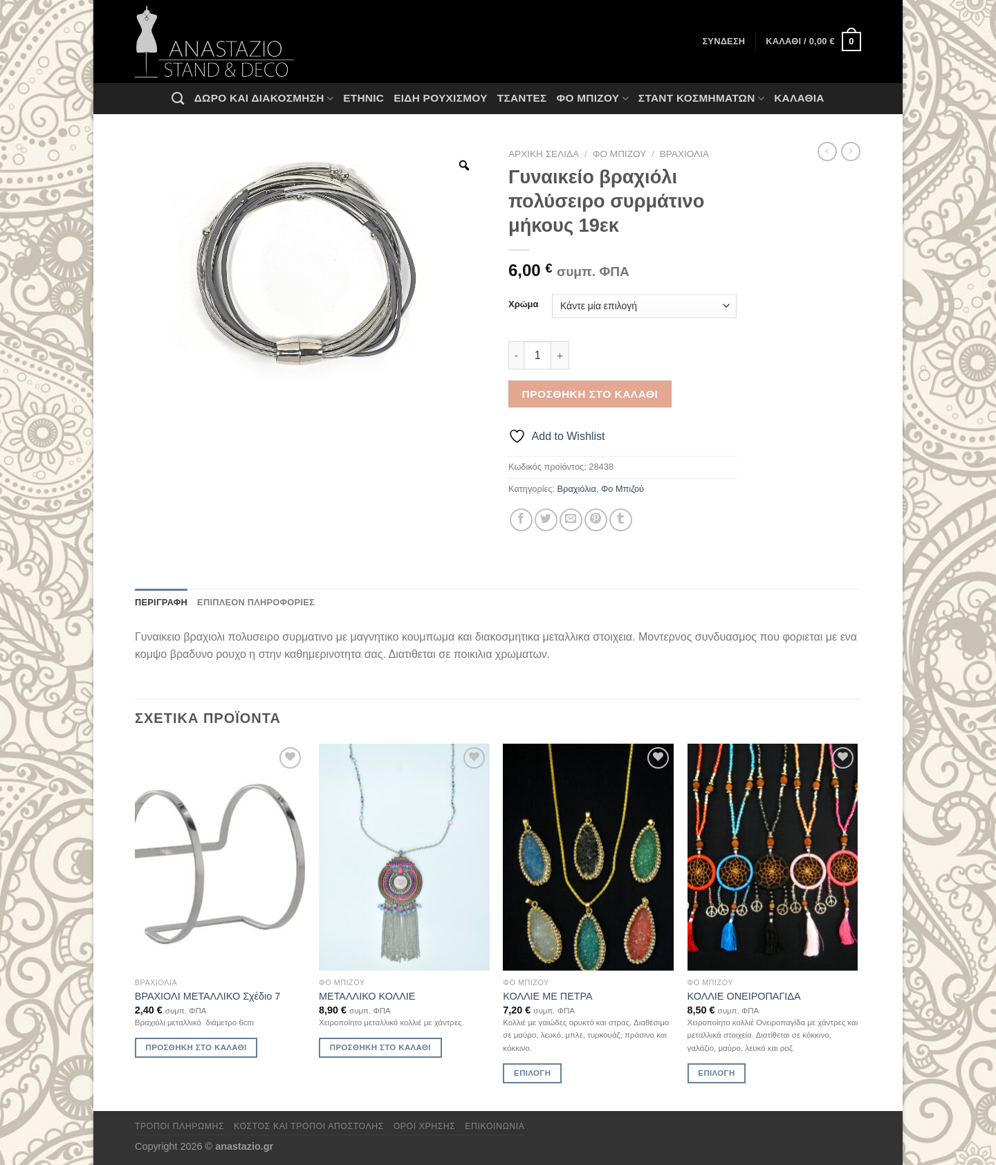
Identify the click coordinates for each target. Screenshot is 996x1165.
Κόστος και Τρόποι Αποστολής (309, 1126)
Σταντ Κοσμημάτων (701, 98)
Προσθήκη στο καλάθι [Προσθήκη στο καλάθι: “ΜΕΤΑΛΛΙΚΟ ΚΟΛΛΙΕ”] (380, 1047)
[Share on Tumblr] (620, 519)
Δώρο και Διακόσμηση (263, 98)
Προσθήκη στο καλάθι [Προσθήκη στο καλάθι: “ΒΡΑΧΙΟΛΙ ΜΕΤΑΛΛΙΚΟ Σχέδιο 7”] (196, 1047)
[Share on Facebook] (521, 519)
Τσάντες (522, 98)
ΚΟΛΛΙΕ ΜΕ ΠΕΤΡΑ (547, 996)
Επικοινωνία (494, 1126)
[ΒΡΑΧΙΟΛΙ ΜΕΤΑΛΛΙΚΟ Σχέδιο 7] (220, 857)
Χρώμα (523, 304)
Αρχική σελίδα (543, 154)
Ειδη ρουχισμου (441, 98)
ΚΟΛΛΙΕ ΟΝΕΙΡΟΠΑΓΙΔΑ (744, 996)
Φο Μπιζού (592, 98)
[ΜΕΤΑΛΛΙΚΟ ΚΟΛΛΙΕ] (404, 857)
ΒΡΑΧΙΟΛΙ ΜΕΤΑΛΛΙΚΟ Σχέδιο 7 (207, 996)
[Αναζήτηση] (178, 98)
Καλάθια (799, 98)
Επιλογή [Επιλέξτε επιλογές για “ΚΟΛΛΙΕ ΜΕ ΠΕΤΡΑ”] (532, 1073)
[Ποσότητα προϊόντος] (537, 355)
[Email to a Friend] (571, 519)
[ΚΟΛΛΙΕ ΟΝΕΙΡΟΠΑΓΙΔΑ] (773, 857)
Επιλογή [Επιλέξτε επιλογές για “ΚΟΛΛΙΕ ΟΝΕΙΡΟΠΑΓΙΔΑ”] (716, 1073)
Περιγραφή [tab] (161, 602)
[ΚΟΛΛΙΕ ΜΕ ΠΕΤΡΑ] (588, 857)
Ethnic (363, 98)
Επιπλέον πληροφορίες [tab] (256, 602)
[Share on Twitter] (546, 519)
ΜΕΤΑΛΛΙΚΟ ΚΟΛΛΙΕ (367, 996)
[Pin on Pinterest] (595, 519)
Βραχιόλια (684, 154)
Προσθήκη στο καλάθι (590, 394)
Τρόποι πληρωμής (179, 1126)
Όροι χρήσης (425, 1126)
